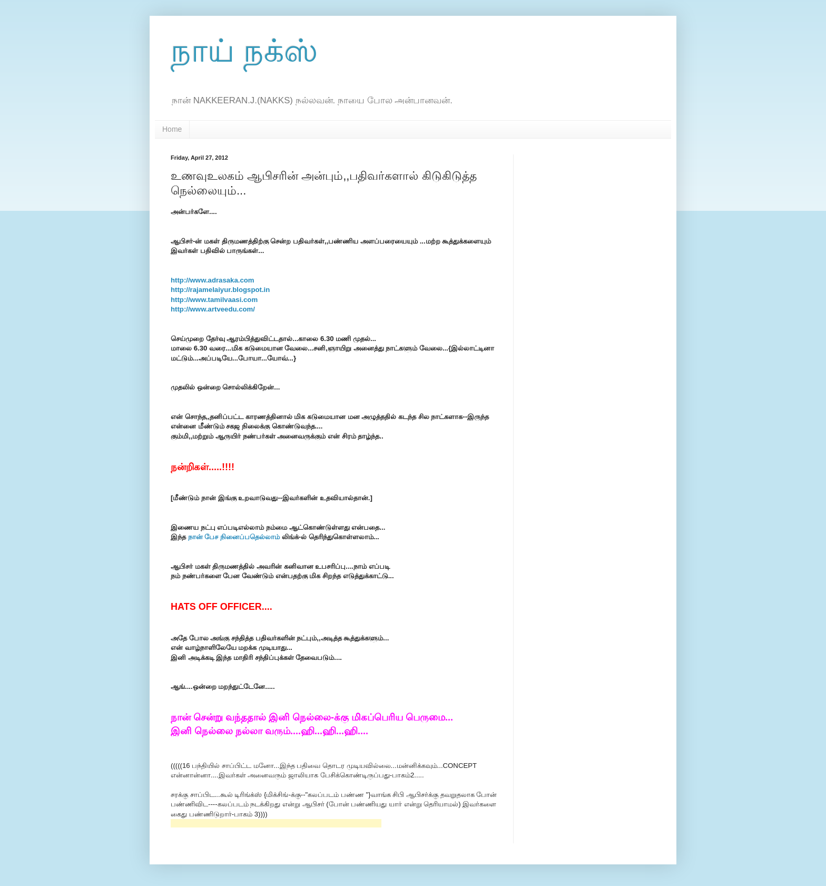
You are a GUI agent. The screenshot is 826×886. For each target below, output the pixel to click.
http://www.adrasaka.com (212, 280)
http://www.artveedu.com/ (213, 309)
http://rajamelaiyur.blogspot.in (220, 290)
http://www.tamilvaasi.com (214, 300)
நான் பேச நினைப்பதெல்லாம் (234, 537)
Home (172, 129)
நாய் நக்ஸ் (244, 51)
